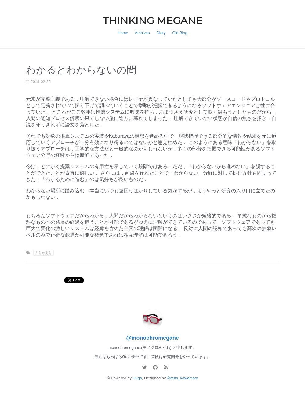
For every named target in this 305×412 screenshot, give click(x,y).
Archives (142, 33)
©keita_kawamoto (182, 378)
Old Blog (179, 33)
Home (123, 33)
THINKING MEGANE (152, 21)
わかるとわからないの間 (81, 69)
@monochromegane (152, 338)
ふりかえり (43, 253)
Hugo (137, 378)
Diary (161, 33)
